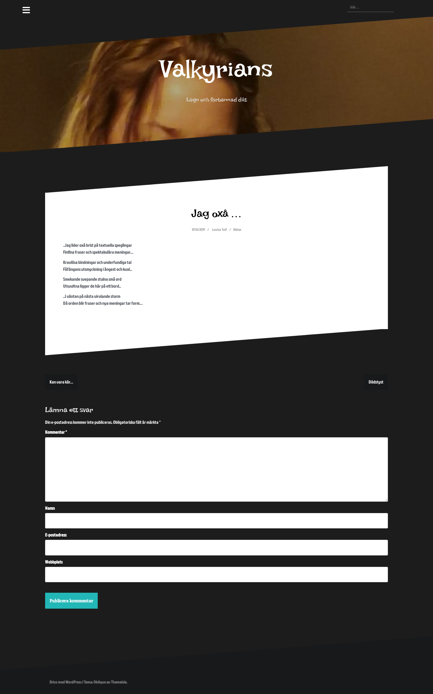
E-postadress (55, 535)
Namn (50, 508)
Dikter (237, 229)
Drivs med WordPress (66, 682)
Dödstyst (376, 382)
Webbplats (54, 562)
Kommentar (56, 432)
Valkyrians (216, 75)
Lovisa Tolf (219, 229)
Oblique (100, 682)
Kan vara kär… (61, 382)
